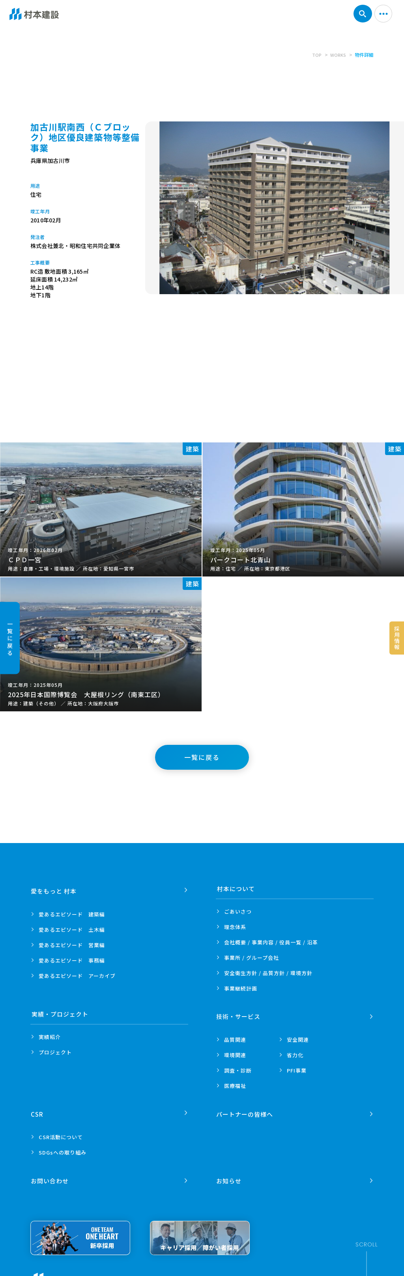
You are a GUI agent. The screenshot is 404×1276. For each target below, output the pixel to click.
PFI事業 (297, 1067)
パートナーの (245, 1108)
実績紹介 (50, 1037)
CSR (38, 1108)
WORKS (337, 54)
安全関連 (298, 1037)
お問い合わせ (50, 1172)
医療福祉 (235, 1083)
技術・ (239, 1014)
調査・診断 (238, 1067)
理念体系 (235, 927)
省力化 (295, 1052)
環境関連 (235, 1052)
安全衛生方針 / (268, 973)
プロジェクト (55, 1052)
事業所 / (251, 957)
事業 (240, 988)
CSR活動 (61, 1131)
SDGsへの (62, 1147)
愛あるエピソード (72, 911)
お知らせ (229, 1172)
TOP (315, 54)
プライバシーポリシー (132, 1272)
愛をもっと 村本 (54, 888)
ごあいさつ (238, 911)
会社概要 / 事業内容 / (271, 942)
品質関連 (235, 1037)
